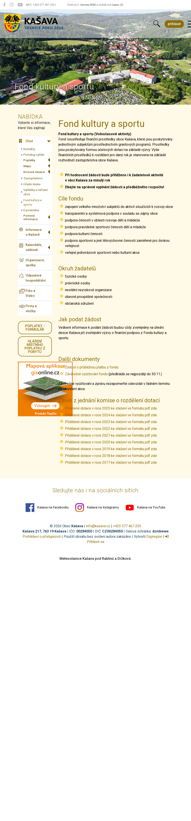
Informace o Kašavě (30, 232)
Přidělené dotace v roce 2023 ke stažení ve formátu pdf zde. (111, 422)
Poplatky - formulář (35, 328)
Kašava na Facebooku (47, 507)
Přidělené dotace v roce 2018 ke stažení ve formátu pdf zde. (111, 456)
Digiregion (154, 536)
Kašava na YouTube (145, 507)
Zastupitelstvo (33, 178)
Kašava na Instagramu (97, 507)
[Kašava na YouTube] (20, 4)
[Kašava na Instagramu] (12, 4)
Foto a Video (27, 293)
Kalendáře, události (30, 247)
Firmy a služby (28, 308)
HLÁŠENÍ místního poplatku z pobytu (35, 346)
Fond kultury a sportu (32, 202)
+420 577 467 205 (127, 526)
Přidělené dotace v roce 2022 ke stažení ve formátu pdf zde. (111, 429)
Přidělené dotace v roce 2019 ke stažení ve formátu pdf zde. (111, 449)
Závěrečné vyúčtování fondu (86, 374)
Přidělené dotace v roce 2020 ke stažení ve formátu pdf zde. (111, 442)
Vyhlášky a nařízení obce (35, 192)
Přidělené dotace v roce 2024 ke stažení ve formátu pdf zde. (111, 415)
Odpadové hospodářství (32, 277)
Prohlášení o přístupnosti (42, 536)
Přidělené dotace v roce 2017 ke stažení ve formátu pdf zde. (111, 462)
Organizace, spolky (32, 262)
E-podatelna (31, 210)
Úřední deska (31, 184)
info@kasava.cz (98, 526)
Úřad (26, 141)
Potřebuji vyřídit (33, 154)
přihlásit (174, 24)
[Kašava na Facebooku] (4, 4)
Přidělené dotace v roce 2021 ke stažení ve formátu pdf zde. (111, 435)
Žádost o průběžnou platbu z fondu (91, 367)
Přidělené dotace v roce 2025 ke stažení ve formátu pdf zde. (111, 408)
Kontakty (29, 149)
